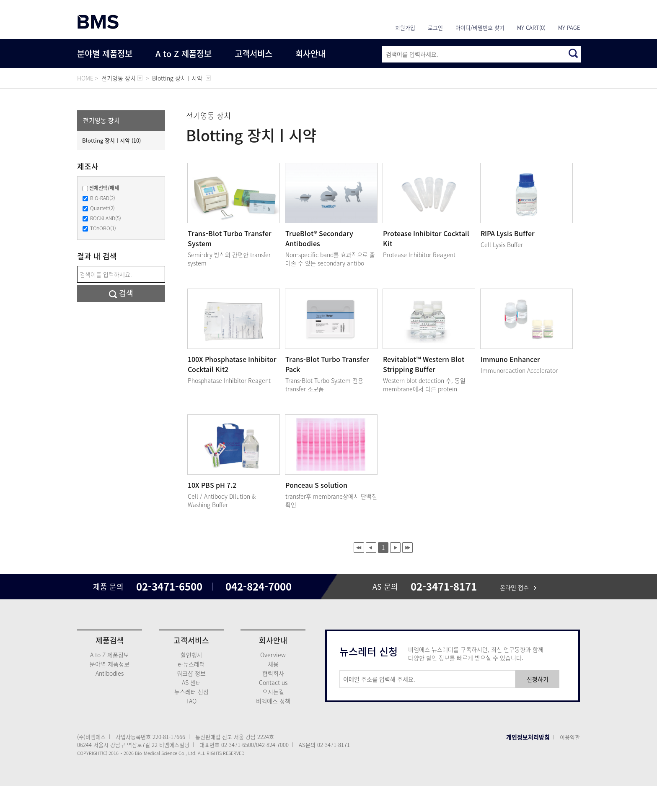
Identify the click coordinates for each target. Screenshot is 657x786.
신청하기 (537, 679)
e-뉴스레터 (191, 664)
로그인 (435, 27)
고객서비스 (253, 53)
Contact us (273, 682)
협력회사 (273, 673)
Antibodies (110, 673)
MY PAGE (569, 27)
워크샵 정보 (191, 673)
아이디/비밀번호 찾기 (479, 27)
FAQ (191, 701)
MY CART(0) (531, 27)
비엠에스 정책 (273, 701)
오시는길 (273, 691)
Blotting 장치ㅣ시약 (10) (111, 140)
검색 (121, 293)
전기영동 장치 (101, 120)
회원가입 (405, 27)
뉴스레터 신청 (191, 691)
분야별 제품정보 (104, 53)
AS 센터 (191, 682)
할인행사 (191, 655)
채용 (273, 664)
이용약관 (570, 737)
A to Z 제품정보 (183, 53)
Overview (273, 655)
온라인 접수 (518, 587)
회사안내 (310, 53)
